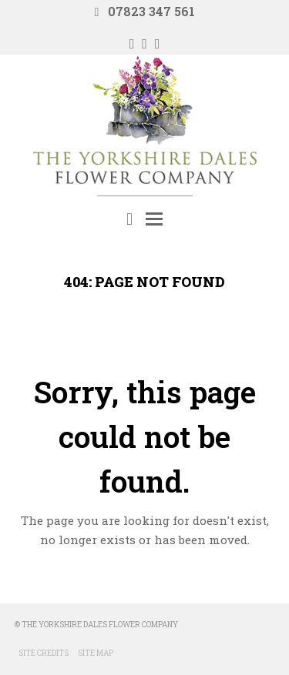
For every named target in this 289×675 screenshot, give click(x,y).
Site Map (95, 653)
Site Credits (43, 653)
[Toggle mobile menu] (154, 218)
